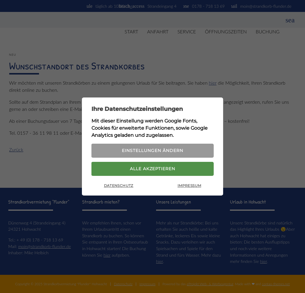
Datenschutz (118, 186)
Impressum (189, 186)
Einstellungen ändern (152, 150)
